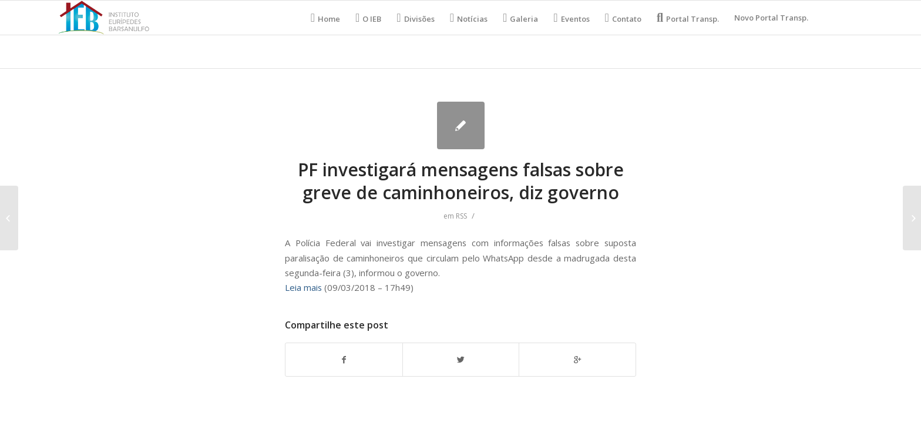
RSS (461, 216)
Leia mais (303, 287)
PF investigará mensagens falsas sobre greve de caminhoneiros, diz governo (461, 180)
